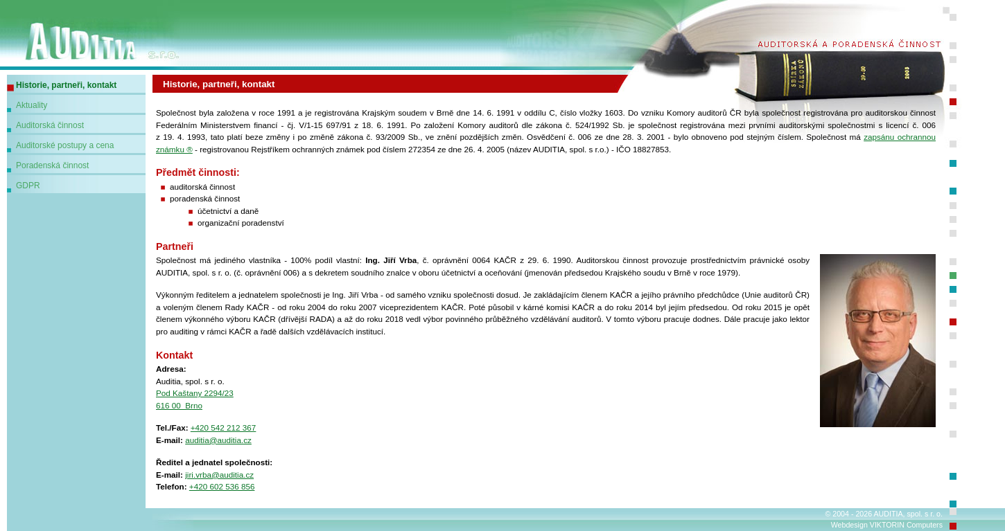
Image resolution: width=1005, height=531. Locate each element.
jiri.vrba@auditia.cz (219, 474)
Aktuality (31, 105)
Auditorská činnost (50, 125)
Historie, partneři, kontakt (66, 85)
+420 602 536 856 (222, 486)
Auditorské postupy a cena (65, 145)
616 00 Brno (179, 405)
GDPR (28, 185)
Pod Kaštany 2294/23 (195, 392)
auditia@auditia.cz (218, 439)
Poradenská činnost (52, 165)
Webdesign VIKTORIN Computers (887, 525)
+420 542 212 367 (223, 427)
